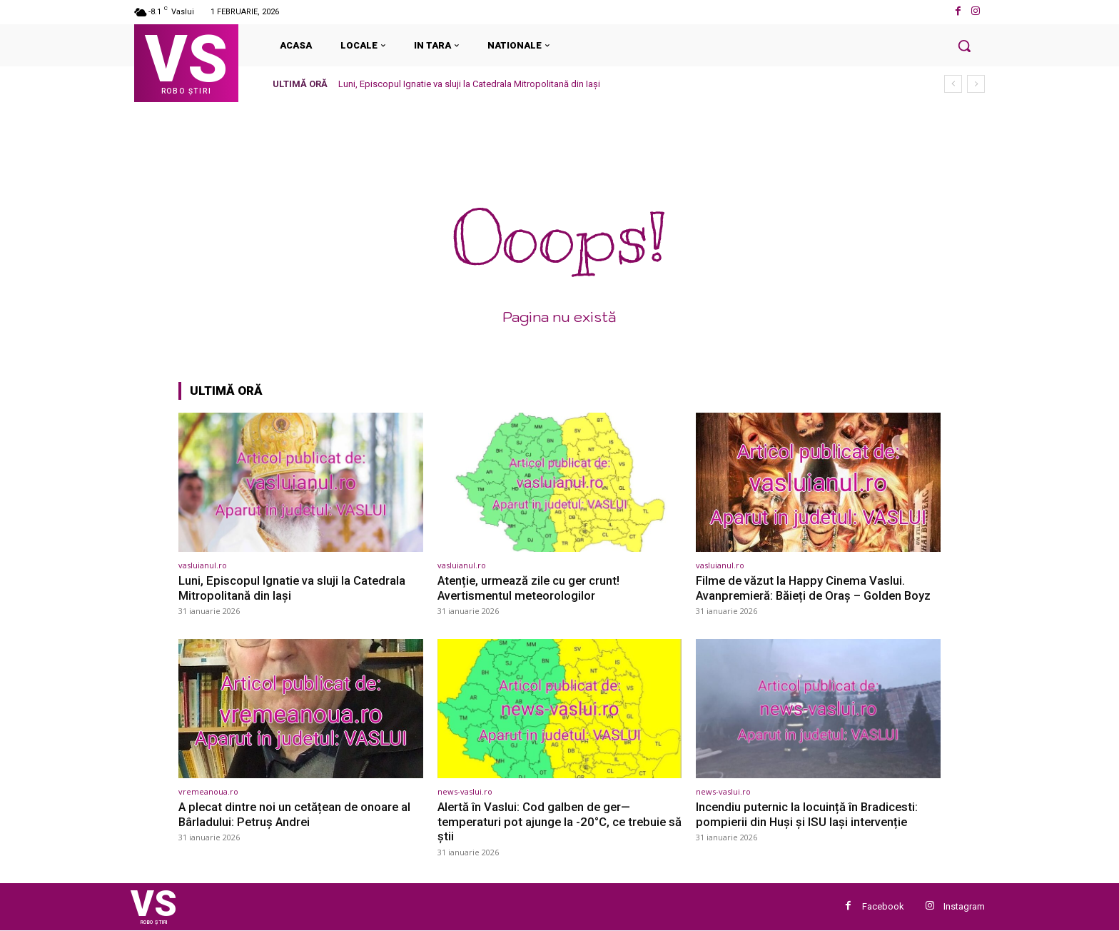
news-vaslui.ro (464, 791)
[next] (976, 84)
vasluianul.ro (202, 565)
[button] (964, 45)
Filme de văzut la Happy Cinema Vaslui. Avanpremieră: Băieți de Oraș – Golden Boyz (816, 587)
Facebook (883, 906)
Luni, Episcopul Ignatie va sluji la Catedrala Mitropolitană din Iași (469, 84)
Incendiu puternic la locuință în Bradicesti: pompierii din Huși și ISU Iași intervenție (808, 814)
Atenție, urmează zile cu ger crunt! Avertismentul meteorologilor (530, 587)
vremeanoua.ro (208, 791)
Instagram (964, 906)
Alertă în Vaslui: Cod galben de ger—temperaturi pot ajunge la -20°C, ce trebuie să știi (553, 821)
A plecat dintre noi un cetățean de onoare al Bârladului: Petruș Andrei (296, 814)
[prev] (953, 84)
